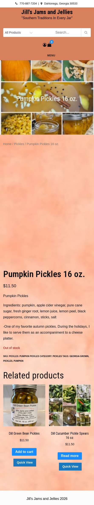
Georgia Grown (79, 356)
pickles (7, 361)
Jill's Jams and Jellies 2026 (47, 499)
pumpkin (18, 361)
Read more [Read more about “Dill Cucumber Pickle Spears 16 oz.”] (70, 456)
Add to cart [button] (24, 452)
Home (7, 144)
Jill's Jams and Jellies (47, 12)
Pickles (19, 144)
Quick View (25, 462)
